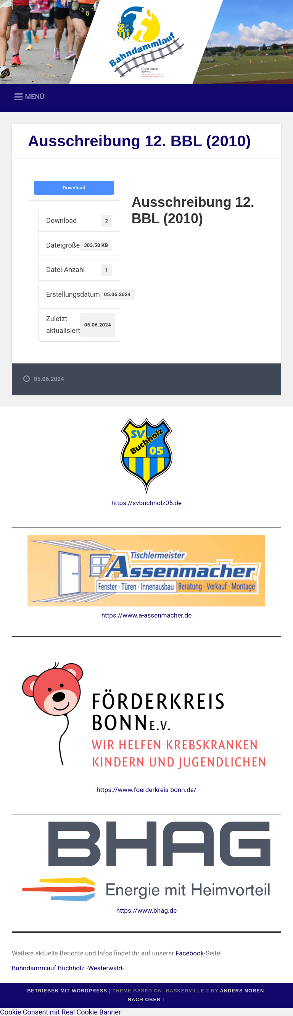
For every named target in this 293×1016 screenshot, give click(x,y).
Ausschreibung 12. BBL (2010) (139, 141)
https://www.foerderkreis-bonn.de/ (146, 790)
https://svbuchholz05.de (146, 503)
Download (74, 187)
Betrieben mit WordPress (67, 991)
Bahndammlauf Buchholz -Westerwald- (68, 968)
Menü (34, 97)
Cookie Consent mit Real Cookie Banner (60, 1012)
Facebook (189, 953)
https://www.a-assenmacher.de (146, 615)
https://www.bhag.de (146, 910)
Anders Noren (242, 991)
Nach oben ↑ (146, 999)
